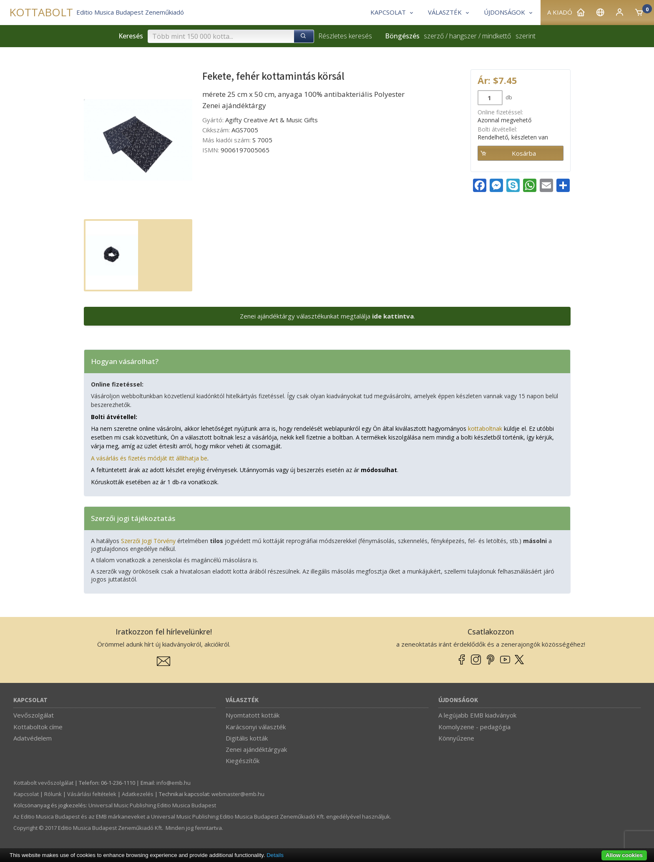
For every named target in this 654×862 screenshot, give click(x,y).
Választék (242, 700)
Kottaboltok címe (38, 727)
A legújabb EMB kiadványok (477, 715)
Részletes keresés (345, 36)
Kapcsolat (30, 700)
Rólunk (53, 794)
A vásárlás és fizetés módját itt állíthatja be (149, 458)
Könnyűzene (456, 738)
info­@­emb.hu (173, 782)
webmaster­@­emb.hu (237, 794)
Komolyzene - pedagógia (474, 727)
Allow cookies (624, 855)
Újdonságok (458, 700)
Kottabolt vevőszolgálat (43, 782)
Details (275, 855)
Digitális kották (247, 738)
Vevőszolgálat (33, 715)
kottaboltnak (485, 428)
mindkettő (496, 35)
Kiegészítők (242, 760)
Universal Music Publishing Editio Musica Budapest (152, 805)
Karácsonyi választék (256, 727)
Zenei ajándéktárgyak (256, 749)
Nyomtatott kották (252, 715)
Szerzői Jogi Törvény (148, 541)
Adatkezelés (137, 794)
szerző (434, 35)
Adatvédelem (32, 738)
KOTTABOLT (41, 12)
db (508, 97)
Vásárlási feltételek (91, 794)
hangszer (463, 35)
